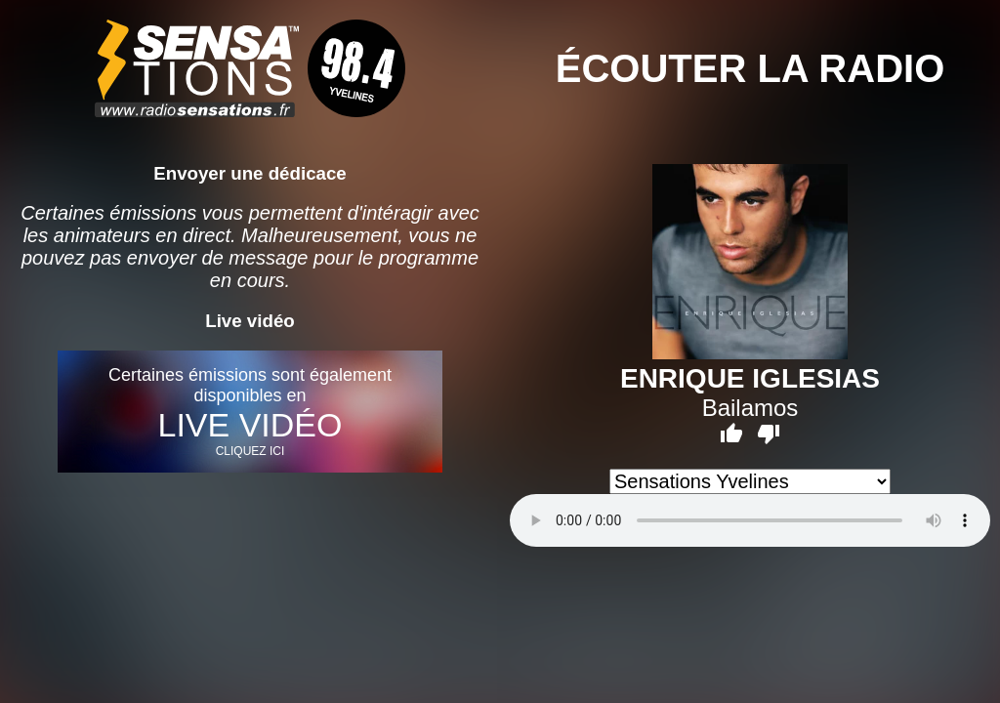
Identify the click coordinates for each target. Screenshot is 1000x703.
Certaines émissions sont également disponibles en (250, 411)
